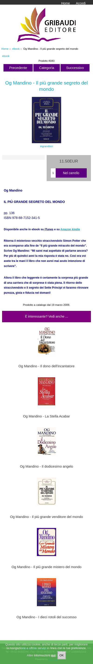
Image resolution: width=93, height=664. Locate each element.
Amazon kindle (70, 229)
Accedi (81, 3)
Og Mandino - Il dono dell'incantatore (47, 366)
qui (53, 658)
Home (65, 3)
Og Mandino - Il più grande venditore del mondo (46, 517)
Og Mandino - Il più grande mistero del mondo (47, 567)
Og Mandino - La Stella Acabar (46, 416)
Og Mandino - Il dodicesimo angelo (46, 466)
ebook (16, 48)
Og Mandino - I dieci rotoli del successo (46, 617)
